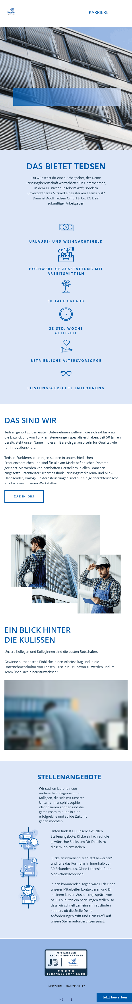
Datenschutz (75, 986)
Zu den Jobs (24, 496)
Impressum (55, 986)
